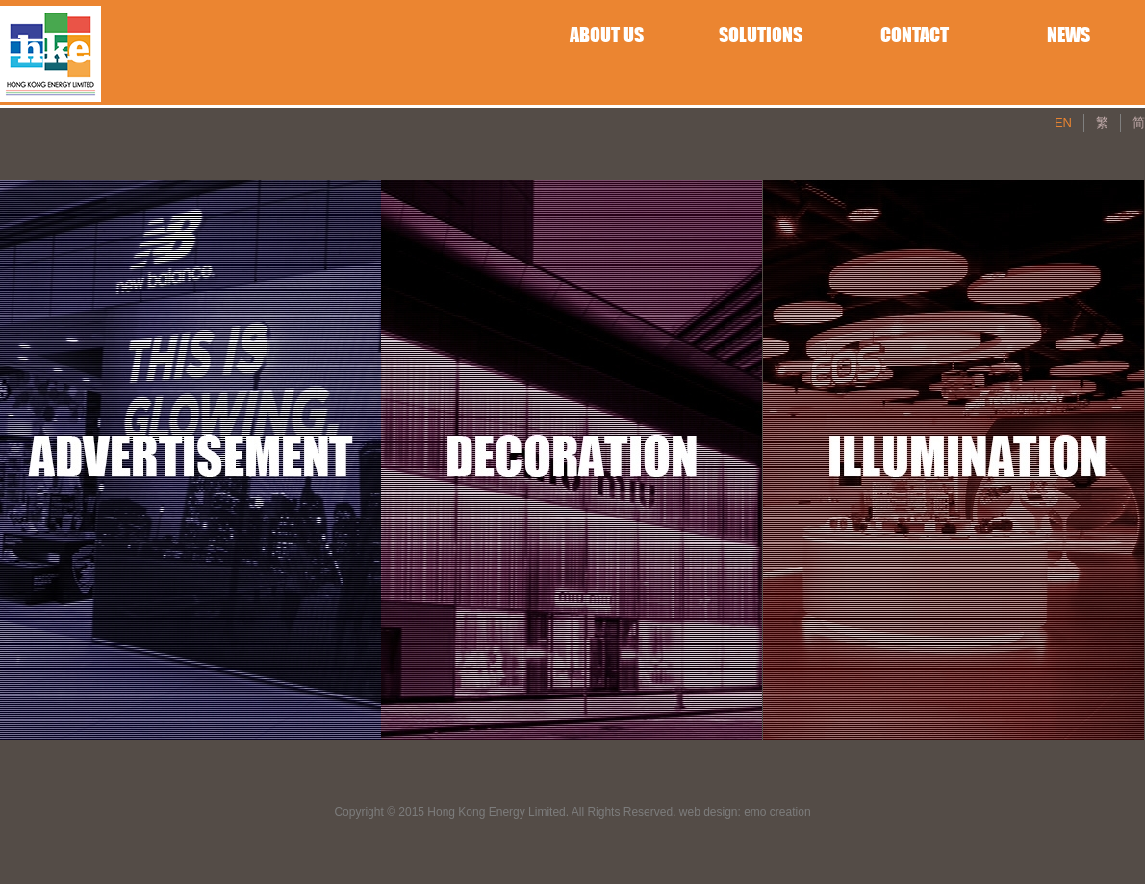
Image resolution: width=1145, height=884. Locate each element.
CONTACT (914, 34)
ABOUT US (607, 34)
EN (1063, 122)
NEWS (1068, 34)
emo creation (777, 812)
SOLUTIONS (760, 34)
